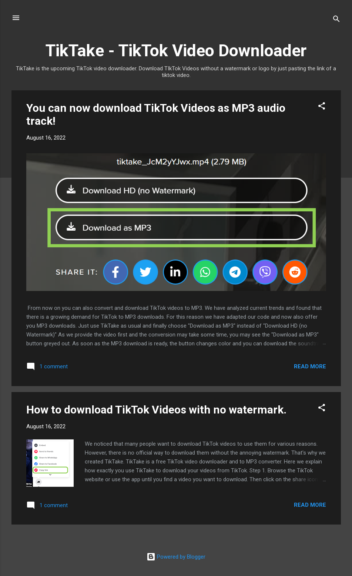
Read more (310, 366)
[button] (321, 107)
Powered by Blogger (176, 556)
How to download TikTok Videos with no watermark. (156, 409)
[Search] (336, 20)
